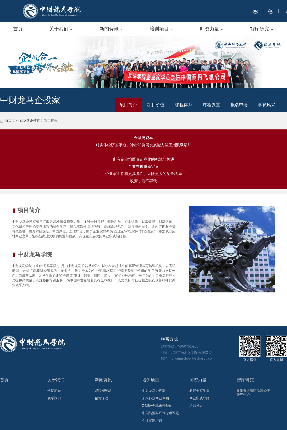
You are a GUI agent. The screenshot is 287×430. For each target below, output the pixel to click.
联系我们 (54, 398)
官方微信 (249, 349)
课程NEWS (103, 391)
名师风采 (196, 405)
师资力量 (198, 380)
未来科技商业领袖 (155, 398)
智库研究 (245, 380)
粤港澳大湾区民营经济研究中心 (253, 392)
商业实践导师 (199, 398)
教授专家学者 (199, 391)
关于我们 (56, 380)
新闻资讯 (103, 380)
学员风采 (266, 104)
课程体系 (183, 104)
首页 (8, 120)
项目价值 (156, 104)
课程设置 (211, 104)
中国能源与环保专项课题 (160, 413)
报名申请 (239, 104)
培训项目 (150, 380)
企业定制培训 (152, 420)
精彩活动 (101, 398)
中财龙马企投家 (28, 120)
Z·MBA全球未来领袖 (157, 405)
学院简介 (54, 391)
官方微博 (276, 349)
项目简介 (128, 104)
